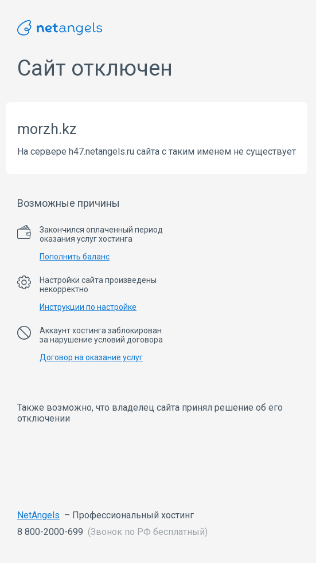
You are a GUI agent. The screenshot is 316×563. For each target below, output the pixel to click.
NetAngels (38, 515)
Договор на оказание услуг (91, 357)
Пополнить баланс (75, 256)
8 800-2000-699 (50, 531)
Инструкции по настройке (88, 307)
